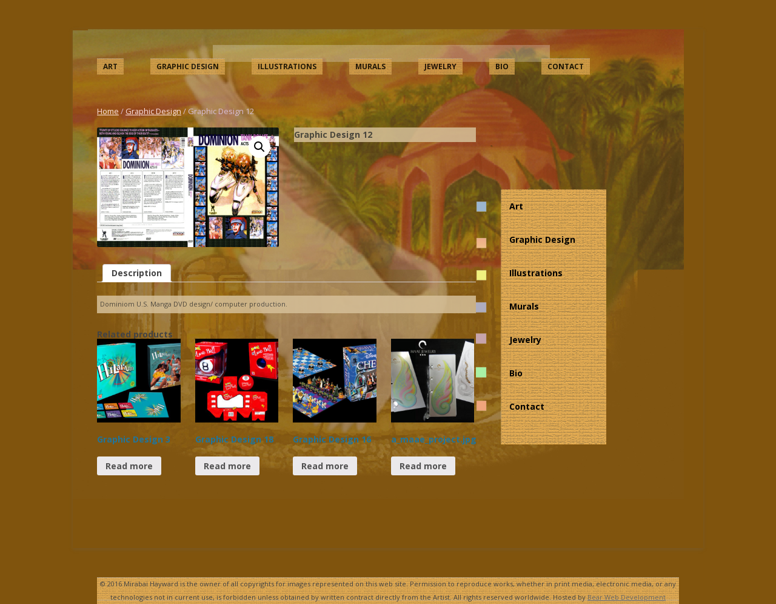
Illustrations (287, 66)
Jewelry (440, 66)
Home (108, 111)
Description (137, 273)
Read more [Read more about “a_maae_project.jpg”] (423, 466)
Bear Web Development (626, 597)
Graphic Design (187, 66)
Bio (502, 66)
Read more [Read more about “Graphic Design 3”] (129, 466)
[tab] (136, 273)
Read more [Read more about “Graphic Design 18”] (227, 466)
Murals (370, 66)
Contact (565, 66)
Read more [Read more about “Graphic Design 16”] (325, 466)
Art (110, 66)
